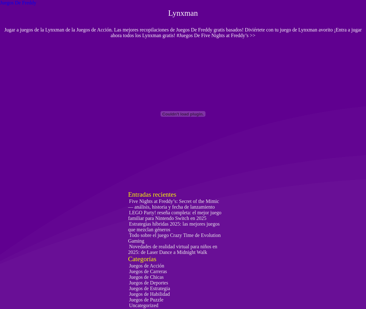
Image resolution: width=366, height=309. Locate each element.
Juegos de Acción (146, 265)
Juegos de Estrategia (149, 288)
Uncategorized (143, 305)
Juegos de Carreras (148, 271)
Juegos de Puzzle (146, 299)
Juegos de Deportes (148, 282)
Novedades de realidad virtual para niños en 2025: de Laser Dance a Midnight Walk (172, 249)
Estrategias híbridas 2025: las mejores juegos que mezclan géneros (174, 226)
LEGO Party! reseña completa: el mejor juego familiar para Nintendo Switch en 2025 (174, 215)
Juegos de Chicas (146, 277)
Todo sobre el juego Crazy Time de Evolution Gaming (174, 238)
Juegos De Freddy (18, 2)
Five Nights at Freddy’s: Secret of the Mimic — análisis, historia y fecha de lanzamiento (173, 204)
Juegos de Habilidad (149, 294)
